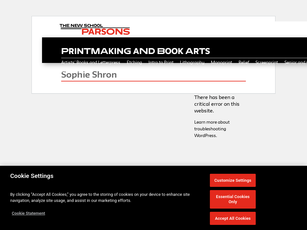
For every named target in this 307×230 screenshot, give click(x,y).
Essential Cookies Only (233, 201)
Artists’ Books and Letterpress (90, 62)
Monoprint (221, 62)
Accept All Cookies (233, 220)
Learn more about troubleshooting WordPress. (212, 128)
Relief (244, 62)
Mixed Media (74, 71)
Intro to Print (161, 62)
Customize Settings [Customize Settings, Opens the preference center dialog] (232, 182)
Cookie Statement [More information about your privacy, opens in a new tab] (28, 215)
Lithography (192, 62)
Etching (134, 62)
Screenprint (266, 62)
